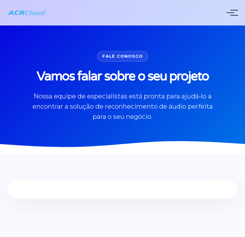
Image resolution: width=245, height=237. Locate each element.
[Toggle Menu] (230, 12)
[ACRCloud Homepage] (27, 13)
